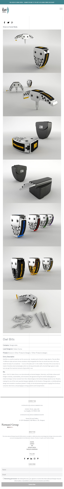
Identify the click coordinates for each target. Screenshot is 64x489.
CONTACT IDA (32, 401)
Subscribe (32, 484)
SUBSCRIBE (32, 464)
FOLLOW (32, 454)
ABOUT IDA (32, 432)
